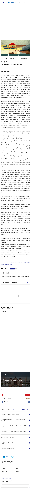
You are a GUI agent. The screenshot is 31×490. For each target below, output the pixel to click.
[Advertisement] (15, 21)
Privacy (18, 471)
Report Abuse (6, 478)
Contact (4, 471)
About (17, 468)
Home (3, 468)
